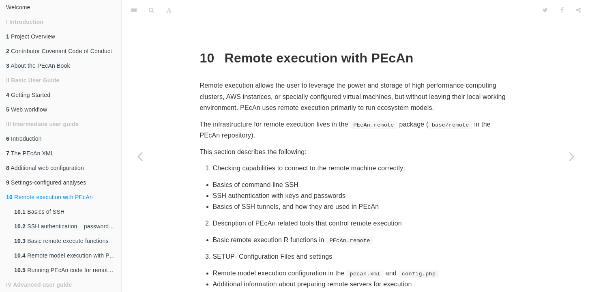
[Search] (151, 10)
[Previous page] (140, 156)
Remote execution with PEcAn (49, 197)
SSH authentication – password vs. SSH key (67, 226)
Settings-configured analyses (46, 182)
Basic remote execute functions (61, 241)
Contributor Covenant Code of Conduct (59, 51)
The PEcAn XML (30, 153)
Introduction (24, 138)
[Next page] (572, 156)
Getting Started (28, 95)
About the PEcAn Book (38, 65)
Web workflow (26, 109)
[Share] (578, 10)
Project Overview (30, 36)
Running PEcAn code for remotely (64, 270)
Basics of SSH (39, 211)
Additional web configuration (45, 168)
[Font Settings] (169, 10)
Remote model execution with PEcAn (67, 255)
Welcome (18, 7)
